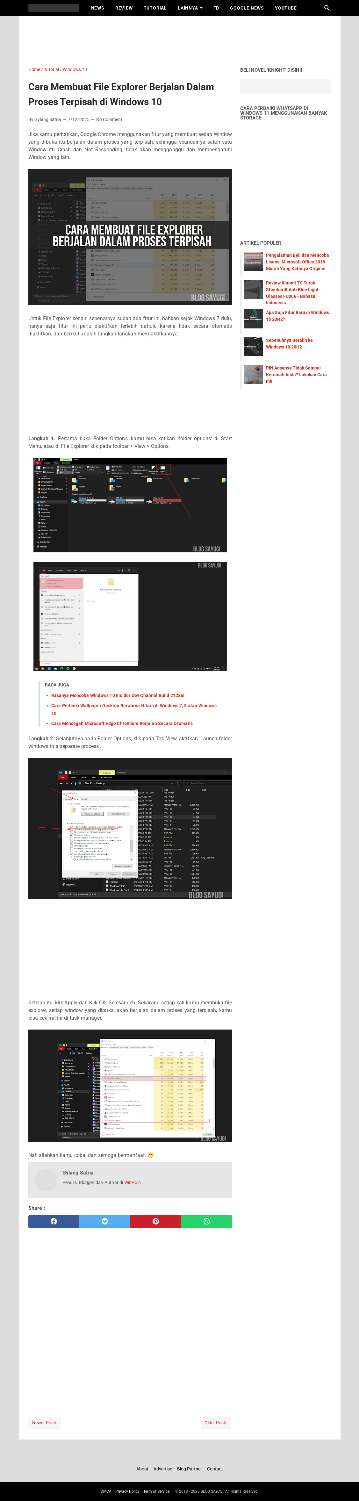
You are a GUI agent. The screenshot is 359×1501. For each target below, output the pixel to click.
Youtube (286, 8)
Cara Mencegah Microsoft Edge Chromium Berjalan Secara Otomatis (122, 723)
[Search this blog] (327, 8)
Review (124, 8)
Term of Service (156, 1491)
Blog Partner (189, 1468)
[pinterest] (155, 1221)
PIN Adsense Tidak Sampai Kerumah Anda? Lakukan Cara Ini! (296, 374)
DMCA (106, 1491)
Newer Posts (44, 1422)
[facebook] (53, 1221)
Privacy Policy (127, 1491)
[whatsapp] (206, 1221)
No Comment (109, 119)
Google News (247, 8)
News (97, 8)
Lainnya (188, 8)
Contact (215, 1468)
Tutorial (155, 8)
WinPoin (133, 1182)
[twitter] (104, 1221)
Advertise (163, 1468)
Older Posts (216, 1422)
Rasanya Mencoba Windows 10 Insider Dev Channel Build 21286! (118, 695)
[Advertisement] (182, 39)
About (142, 1468)
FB (216, 8)
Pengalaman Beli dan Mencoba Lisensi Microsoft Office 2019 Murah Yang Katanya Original (297, 262)
